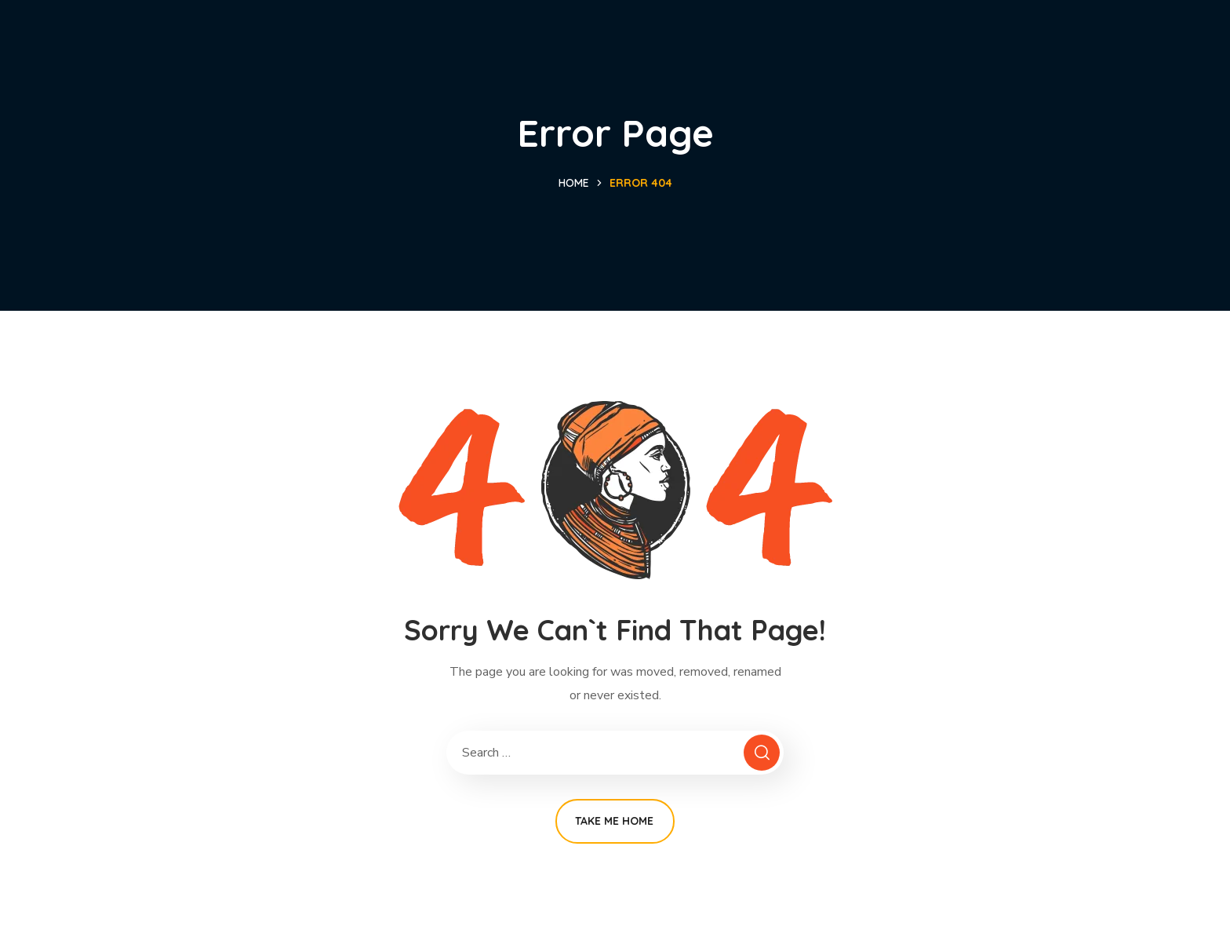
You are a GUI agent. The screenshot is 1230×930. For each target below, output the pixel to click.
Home (574, 183)
